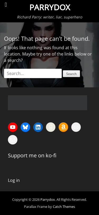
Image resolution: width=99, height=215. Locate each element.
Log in (14, 180)
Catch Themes (64, 206)
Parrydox (49, 7)
